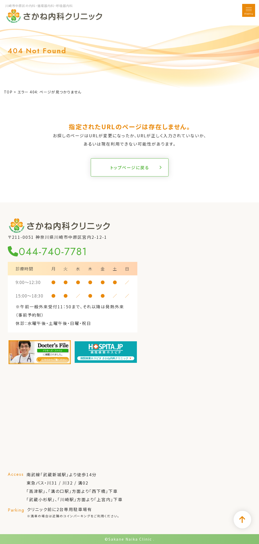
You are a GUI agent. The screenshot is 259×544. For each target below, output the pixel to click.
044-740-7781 (47, 251)
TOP (8, 91)
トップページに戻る (129, 167)
